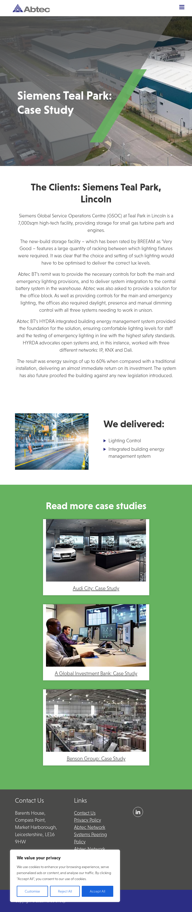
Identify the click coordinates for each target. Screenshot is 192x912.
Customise (32, 891)
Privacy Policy (87, 820)
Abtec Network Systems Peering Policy (90, 834)
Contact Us (85, 813)
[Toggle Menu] (182, 7)
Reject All (65, 891)
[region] (65, 876)
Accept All (97, 891)
